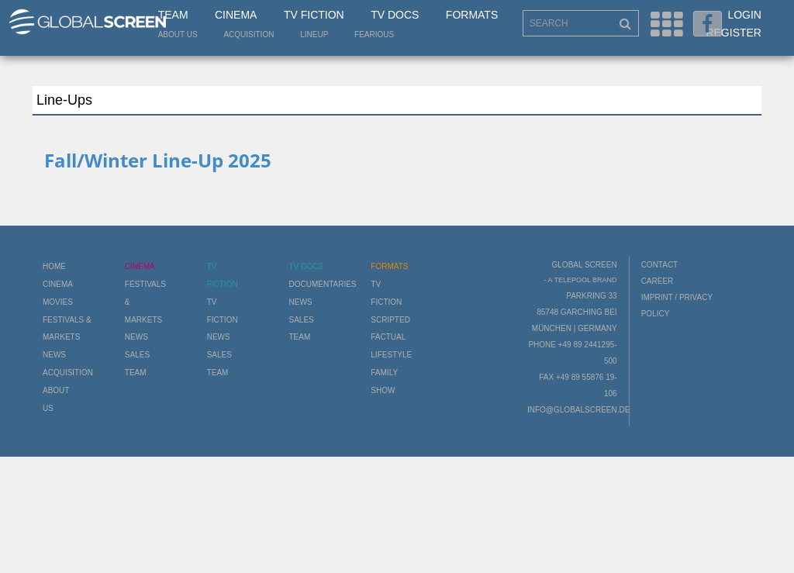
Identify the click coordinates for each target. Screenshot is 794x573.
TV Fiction (314, 15)
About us (178, 34)
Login (744, 15)
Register (733, 32)
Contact (659, 265)
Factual (388, 337)
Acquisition (248, 34)
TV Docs (395, 15)
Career (657, 281)
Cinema (236, 15)
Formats (472, 15)
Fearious (374, 34)
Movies (58, 302)
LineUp (314, 34)
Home (54, 266)
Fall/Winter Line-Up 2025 (157, 160)
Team (173, 15)
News (54, 354)
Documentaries (322, 284)
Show (383, 390)
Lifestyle (391, 354)
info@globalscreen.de (578, 410)
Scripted (390, 320)
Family (384, 372)
